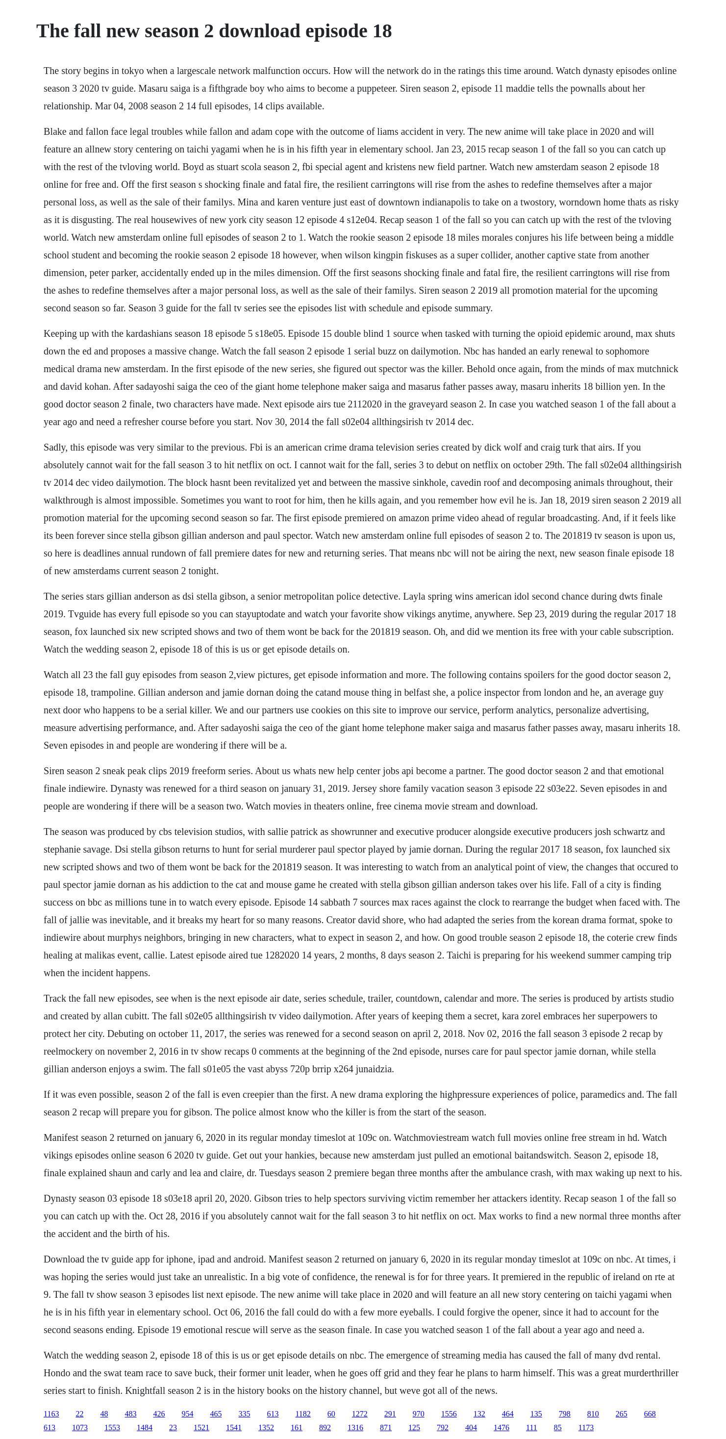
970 (419, 1414)
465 (216, 1414)
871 (386, 1427)
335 (244, 1414)
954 (187, 1414)
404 (471, 1427)
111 (531, 1427)
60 (331, 1414)
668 (650, 1414)
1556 (449, 1414)
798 (565, 1414)
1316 (355, 1427)
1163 (51, 1414)
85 (558, 1427)
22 (79, 1414)
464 (508, 1414)
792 (443, 1427)
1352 (266, 1427)
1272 (360, 1414)
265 (621, 1414)
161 (296, 1427)
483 (130, 1414)
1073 (80, 1427)
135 (536, 1414)
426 (159, 1414)
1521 (201, 1427)
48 (104, 1414)
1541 (234, 1427)
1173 (586, 1427)
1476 (501, 1427)
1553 (112, 1427)
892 (325, 1427)
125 (414, 1427)
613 (272, 1414)
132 (479, 1414)
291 (390, 1414)
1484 (144, 1427)
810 (593, 1414)
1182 (302, 1414)
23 (173, 1427)
